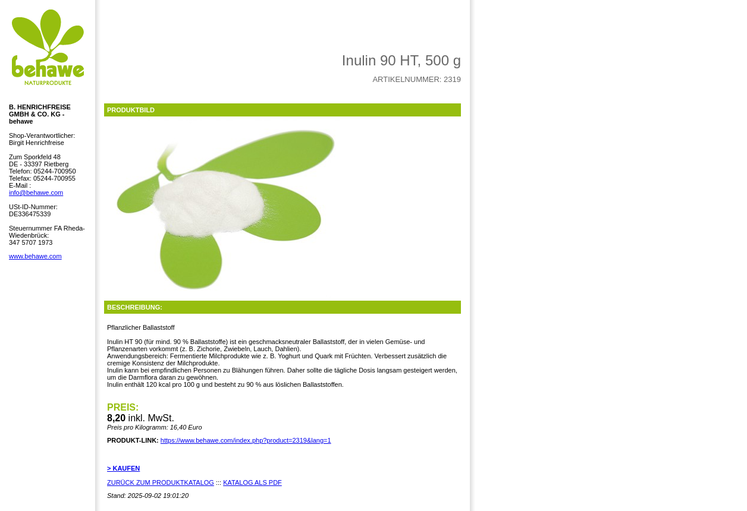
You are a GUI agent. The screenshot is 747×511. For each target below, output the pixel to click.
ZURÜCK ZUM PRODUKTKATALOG (160, 482)
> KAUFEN (123, 468)
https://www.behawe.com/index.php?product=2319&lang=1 (246, 440)
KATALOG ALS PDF (252, 482)
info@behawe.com (36, 192)
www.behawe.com (35, 256)
